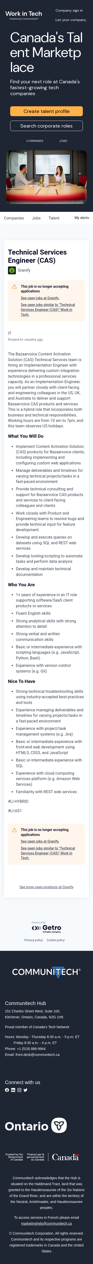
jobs (36, 218)
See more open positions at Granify (47, 887)
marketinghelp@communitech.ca (46, 1223)
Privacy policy (33, 940)
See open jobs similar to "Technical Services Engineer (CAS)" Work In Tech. (48, 309)
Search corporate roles (46, 126)
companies (14, 218)
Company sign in (69, 10)
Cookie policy (56, 940)
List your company (71, 20)
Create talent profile (47, 111)
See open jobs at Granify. (40, 298)
